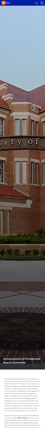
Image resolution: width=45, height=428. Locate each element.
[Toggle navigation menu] (42, 3)
